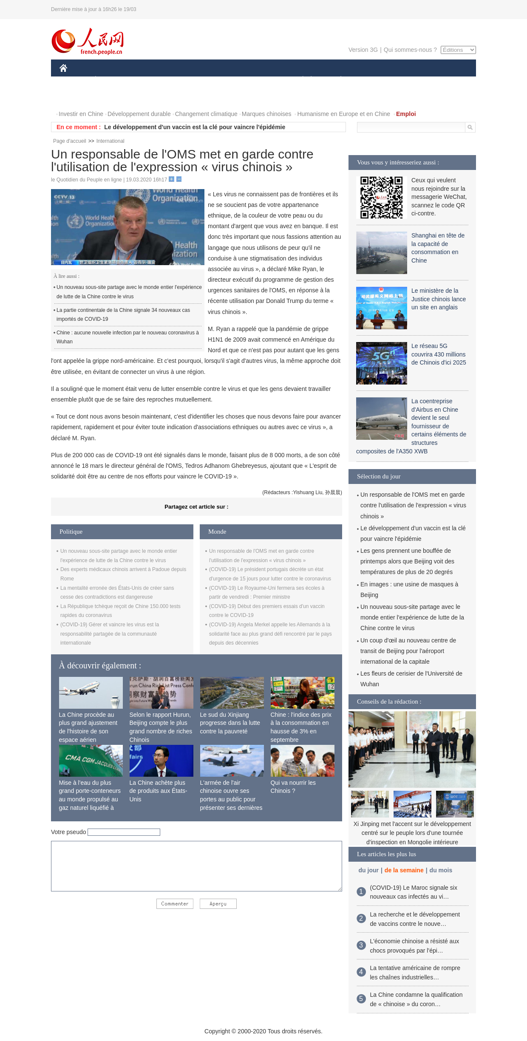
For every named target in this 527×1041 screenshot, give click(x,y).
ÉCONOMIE (111, 80)
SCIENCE (223, 80)
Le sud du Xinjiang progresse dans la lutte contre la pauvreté (230, 723)
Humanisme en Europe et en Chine (343, 113)
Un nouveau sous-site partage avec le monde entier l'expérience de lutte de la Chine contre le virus (129, 292)
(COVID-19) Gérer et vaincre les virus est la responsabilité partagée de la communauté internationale (109, 634)
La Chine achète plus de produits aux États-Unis (158, 791)
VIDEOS (111, 97)
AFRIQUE (185, 80)
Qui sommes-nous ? (410, 49)
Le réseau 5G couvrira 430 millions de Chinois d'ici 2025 (438, 354)
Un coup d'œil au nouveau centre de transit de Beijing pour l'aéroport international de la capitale (408, 651)
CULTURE (261, 80)
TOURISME (406, 80)
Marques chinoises (267, 113)
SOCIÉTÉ (299, 80)
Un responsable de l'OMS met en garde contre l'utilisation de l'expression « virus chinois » (413, 505)
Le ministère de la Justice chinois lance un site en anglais (438, 299)
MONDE (149, 80)
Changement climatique (206, 113)
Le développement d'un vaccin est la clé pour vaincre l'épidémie (194, 127)
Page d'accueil (69, 141)
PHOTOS (77, 97)
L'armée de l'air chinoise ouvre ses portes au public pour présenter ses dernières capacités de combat (231, 799)
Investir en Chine (81, 113)
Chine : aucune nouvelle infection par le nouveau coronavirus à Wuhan (128, 337)
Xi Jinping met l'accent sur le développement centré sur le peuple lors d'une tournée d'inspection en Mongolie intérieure (412, 833)
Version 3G (363, 49)
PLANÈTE (336, 80)
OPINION (447, 80)
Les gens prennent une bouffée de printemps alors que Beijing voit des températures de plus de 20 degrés (407, 561)
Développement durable (139, 113)
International (110, 141)
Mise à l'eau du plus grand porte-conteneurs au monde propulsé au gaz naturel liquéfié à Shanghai (90, 799)
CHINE (74, 80)
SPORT (370, 80)
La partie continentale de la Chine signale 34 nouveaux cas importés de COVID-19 (123, 314)
